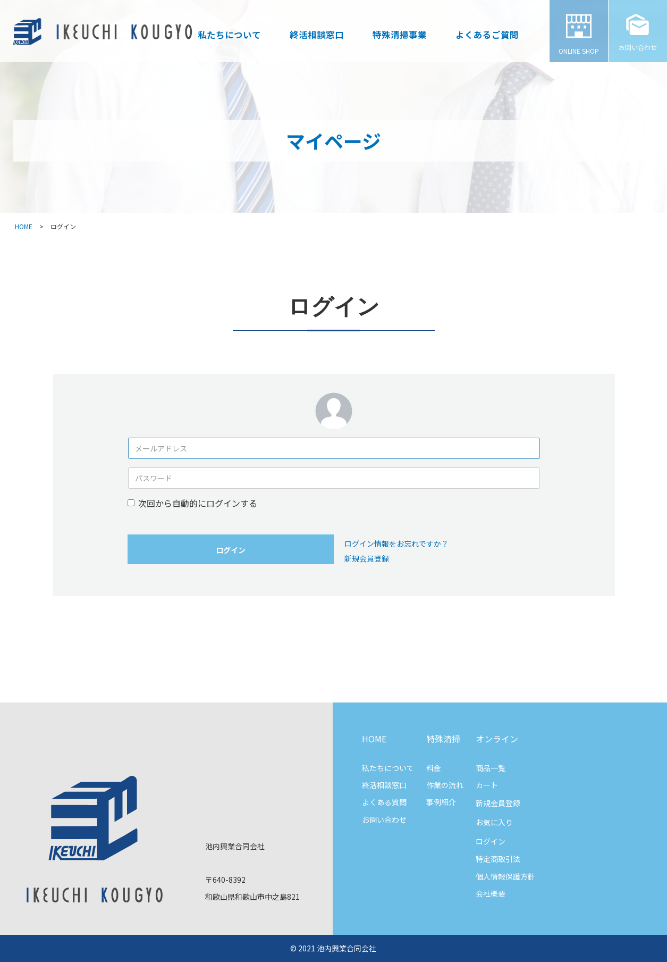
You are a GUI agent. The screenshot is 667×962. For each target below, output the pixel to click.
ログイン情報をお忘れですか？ (396, 543)
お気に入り (494, 822)
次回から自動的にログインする (197, 503)
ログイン (231, 550)
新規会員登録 (366, 558)
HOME (23, 226)
